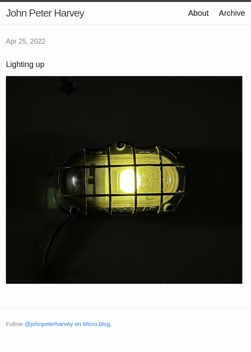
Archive (232, 13)
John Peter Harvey (45, 13)
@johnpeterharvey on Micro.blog (67, 323)
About (198, 13)
